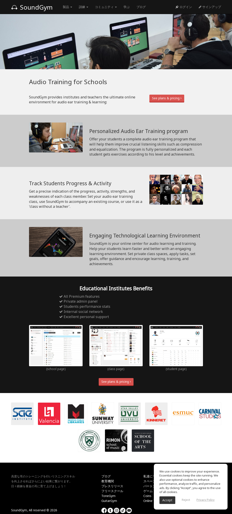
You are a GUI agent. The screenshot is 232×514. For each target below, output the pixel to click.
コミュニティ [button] (106, 7)
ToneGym (108, 496)
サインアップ (210, 7)
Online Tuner (152, 501)
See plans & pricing (167, 98)
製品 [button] (67, 7)
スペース (149, 481)
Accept (167, 500)
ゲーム (148, 491)
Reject (186, 500)
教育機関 (107, 481)
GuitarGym (109, 501)
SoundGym (32, 7)
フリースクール (112, 491)
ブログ (141, 7)
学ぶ (126, 7)
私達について (152, 476)
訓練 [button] (83, 7)
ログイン (184, 7)
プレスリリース (112, 486)
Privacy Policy (205, 500)
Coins (147, 496)
